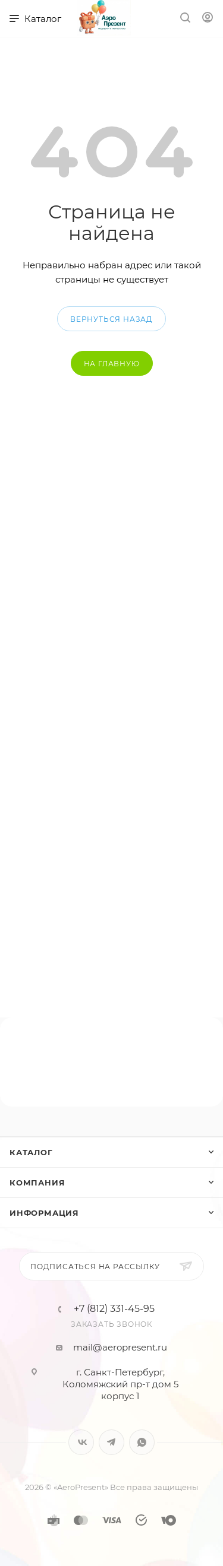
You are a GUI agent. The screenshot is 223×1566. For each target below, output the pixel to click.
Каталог (31, 1152)
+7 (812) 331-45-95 (114, 1309)
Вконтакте (81, 1442)
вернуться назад (111, 319)
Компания (37, 1182)
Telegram (111, 1442)
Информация (44, 1213)
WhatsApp (142, 1442)
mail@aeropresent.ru (120, 1347)
